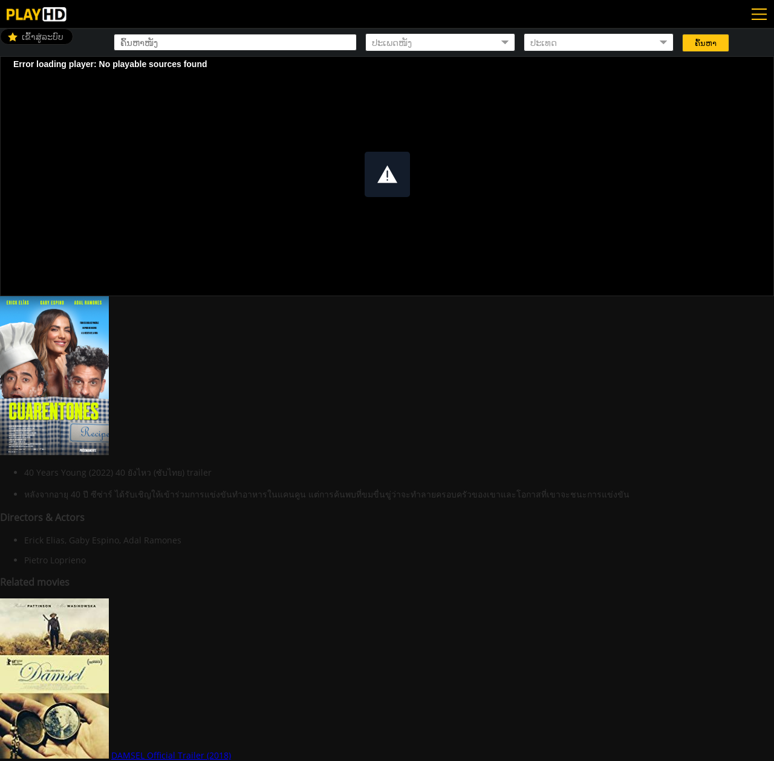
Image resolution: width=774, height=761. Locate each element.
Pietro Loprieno (55, 560)
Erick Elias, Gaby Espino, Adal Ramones (102, 540)
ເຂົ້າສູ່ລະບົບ (42, 36)
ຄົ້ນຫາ (706, 43)
